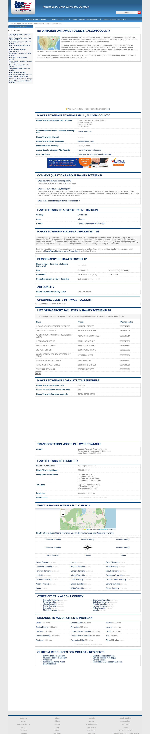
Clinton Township (112, 588)
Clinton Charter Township (81, 631)
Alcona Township (62, 533)
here (108, 109)
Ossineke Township (43, 580)
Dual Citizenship (49, 664)
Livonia (109, 631)
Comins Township (113, 584)
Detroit (38, 623)
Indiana (57, 724)
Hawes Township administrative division (67, 209)
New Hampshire (91, 724)
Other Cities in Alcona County (60, 596)
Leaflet (87, 529)
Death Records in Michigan (103, 656)
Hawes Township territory (57, 460)
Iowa (57, 727)
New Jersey (91, 727)
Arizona (23, 727)
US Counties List (59, 19)
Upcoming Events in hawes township (65, 299)
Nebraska (91, 718)
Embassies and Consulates (115, 19)
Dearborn (39, 631)
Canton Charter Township (81, 636)
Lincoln (74, 533)
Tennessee (125, 724)
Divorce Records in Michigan (104, 658)
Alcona (80, 223)
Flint (108, 640)
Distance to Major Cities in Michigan (65, 617)
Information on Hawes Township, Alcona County (74, 30)
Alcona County (44, 23)
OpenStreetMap (103, 529)
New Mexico (91, 730)
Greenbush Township (114, 575)
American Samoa (23, 724)
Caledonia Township (105, 533)
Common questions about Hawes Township (69, 175)
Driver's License (99, 660)
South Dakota (125, 721)
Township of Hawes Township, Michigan (65, 7)
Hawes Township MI (56, 23)
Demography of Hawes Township (62, 259)
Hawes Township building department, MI (68, 231)
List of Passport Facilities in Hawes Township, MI (74, 310)
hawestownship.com (86, 141)
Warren (109, 623)
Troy (107, 636)
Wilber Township (77, 588)
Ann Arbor (75, 627)
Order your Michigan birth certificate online (94, 154)
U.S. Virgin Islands (125, 730)
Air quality (45, 286)
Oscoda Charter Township (116, 580)
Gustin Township (85, 533)
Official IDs (47, 660)
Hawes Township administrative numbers (68, 380)
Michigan (36, 23)
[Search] (139, 12)
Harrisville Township (43, 571)
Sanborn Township (78, 571)
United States (83, 215)
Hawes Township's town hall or (56, 251)
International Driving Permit (54, 662)
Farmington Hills (77, 640)
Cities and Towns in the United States (21, 23)
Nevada (91, 721)
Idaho (57, 718)
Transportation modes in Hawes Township (69, 444)
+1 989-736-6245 (84, 132)
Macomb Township (43, 636)
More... (38, 373)
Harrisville (40, 575)
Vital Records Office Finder (34, 19)
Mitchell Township (78, 575)
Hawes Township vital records (89, 150)
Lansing (109, 627)
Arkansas (23, 730)
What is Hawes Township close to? (63, 505)
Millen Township (52, 556)
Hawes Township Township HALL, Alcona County (73, 115)
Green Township (77, 584)
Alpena (38, 588)
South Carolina (125, 718)
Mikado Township (112, 571)
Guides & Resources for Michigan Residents (71, 652)
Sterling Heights (42, 627)
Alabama (23, 718)
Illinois (57, 721)
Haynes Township (78, 567)
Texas (125, 727)
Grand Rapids (76, 623)
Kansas (57, 730)
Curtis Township (77, 580)
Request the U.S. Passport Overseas (107, 662)
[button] (63, 511)
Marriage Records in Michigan (55, 658)
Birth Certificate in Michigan (54, 656)
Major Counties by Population (85, 19)
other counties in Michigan (95, 223)
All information (15, 30)
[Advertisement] (88, 83)
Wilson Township (42, 584)
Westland (39, 640)
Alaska (23, 721)
